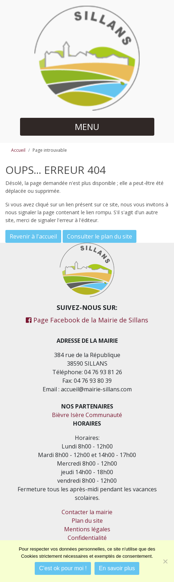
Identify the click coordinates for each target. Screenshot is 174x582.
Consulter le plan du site (99, 236)
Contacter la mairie (87, 512)
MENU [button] (87, 126)
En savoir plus (117, 568)
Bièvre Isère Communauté (87, 415)
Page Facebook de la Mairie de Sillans (87, 320)
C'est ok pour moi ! (63, 568)
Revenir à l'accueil (33, 236)
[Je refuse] (165, 561)
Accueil (18, 150)
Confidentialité (87, 538)
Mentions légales (87, 529)
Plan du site (87, 521)
